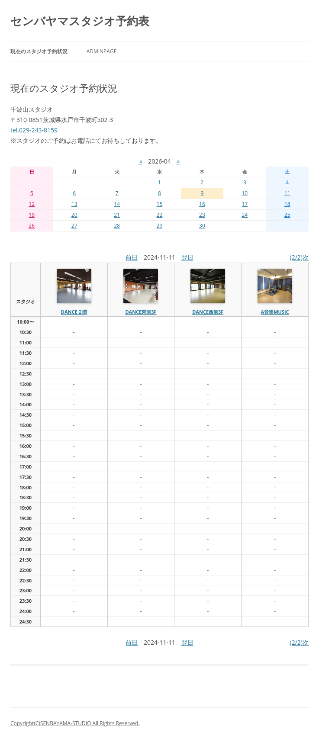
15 (160, 204)
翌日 (187, 257)
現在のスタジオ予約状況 (39, 51)
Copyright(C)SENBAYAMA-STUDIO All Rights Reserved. (74, 723)
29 (160, 225)
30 (202, 225)
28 (117, 225)
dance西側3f (207, 311)
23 (202, 214)
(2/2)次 (299, 257)
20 (74, 214)
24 (245, 214)
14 (117, 204)
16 (202, 204)
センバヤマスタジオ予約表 (79, 21)
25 (287, 214)
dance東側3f (140, 311)
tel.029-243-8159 (34, 130)
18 (287, 204)
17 (245, 204)
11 (287, 193)
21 (117, 214)
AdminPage (102, 51)
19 (32, 214)
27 (74, 225)
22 (160, 214)
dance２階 (74, 311)
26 (32, 225)
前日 (132, 257)
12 (32, 204)
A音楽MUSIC (275, 311)
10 (245, 193)
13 (74, 204)
